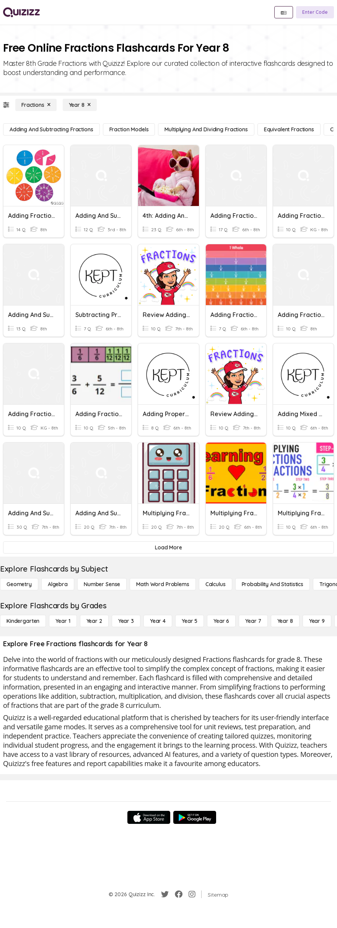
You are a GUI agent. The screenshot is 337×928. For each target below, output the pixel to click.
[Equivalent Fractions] (289, 129)
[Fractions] (36, 105)
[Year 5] (189, 621)
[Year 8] (80, 105)
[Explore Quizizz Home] (21, 12)
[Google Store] (194, 817)
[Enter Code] (315, 12)
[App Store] (148, 817)
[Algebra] (57, 584)
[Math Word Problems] (162, 584)
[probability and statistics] (272, 584)
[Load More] (168, 547)
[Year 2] (94, 621)
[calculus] (215, 584)
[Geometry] (19, 584)
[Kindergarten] (23, 621)
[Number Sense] (102, 584)
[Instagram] (192, 894)
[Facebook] (178, 894)
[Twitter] (165, 894)
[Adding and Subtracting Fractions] (51, 129)
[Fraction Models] (129, 129)
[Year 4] (157, 621)
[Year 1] (63, 621)
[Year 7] (253, 621)
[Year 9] (317, 621)
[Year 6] (221, 621)
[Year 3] (126, 621)
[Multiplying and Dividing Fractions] (206, 129)
